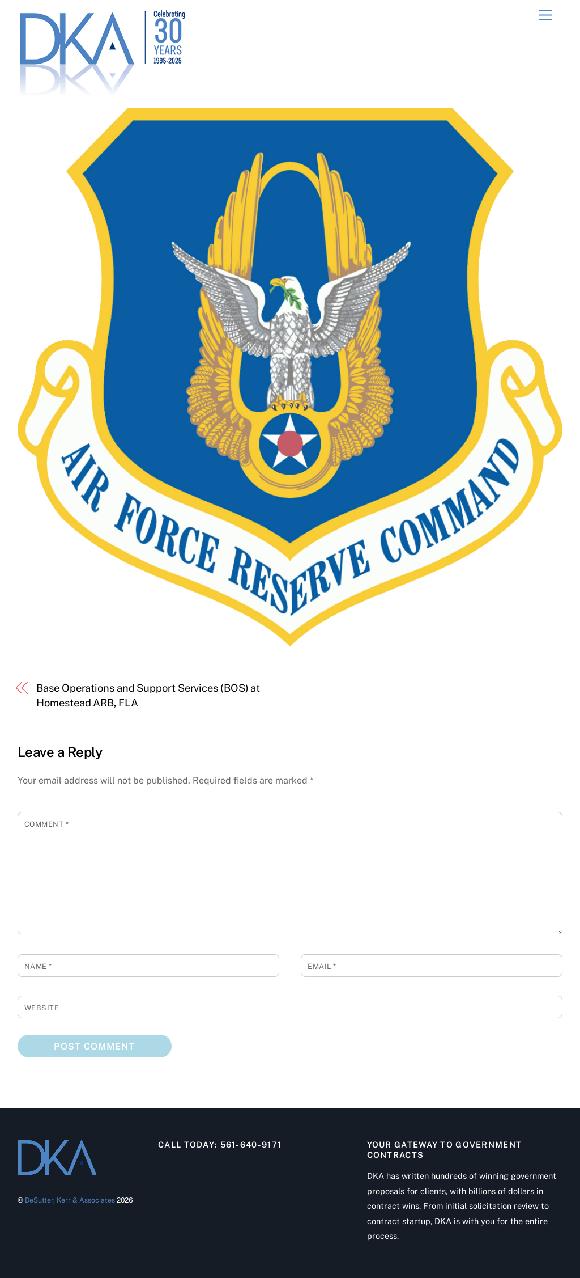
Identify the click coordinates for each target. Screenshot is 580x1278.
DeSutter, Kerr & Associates (70, 1200)
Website (41, 1008)
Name (38, 966)
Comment (46, 824)
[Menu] (545, 16)
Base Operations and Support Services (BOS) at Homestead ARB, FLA (148, 695)
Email (322, 966)
